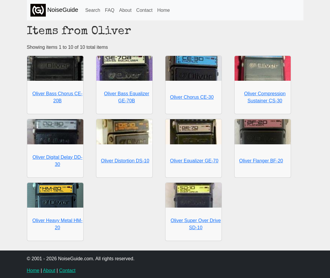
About (125, 10)
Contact (144, 10)
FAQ (109, 10)
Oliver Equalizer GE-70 (194, 160)
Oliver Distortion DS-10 (125, 160)
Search (92, 10)
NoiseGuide (54, 10)
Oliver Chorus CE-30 (192, 97)
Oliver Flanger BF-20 (261, 160)
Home (163, 10)
